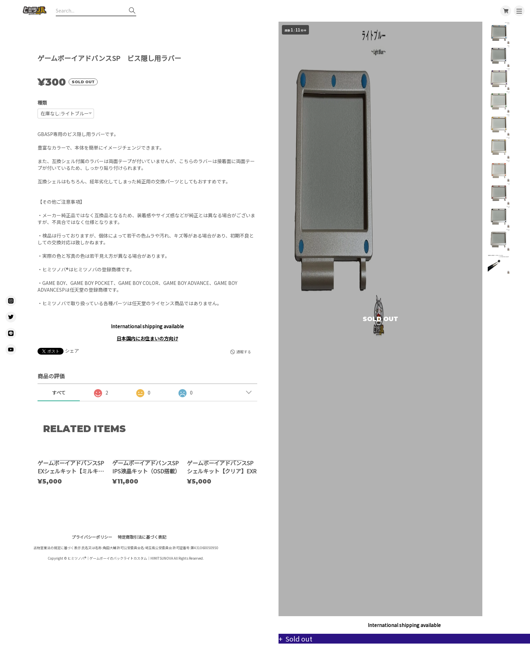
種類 (42, 102)
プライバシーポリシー (92, 600)
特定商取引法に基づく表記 (142, 600)
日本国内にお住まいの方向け (147, 338)
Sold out (304, 639)
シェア (72, 350)
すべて (59, 392)
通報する (243, 351)
